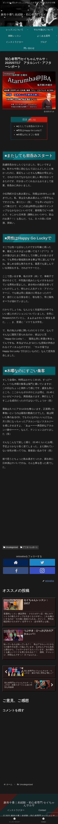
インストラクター (15, 810)
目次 (24, 119)
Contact (42, 810)
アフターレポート (29, 547)
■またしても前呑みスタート (30, 126)
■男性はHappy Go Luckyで (29, 130)
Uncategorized (10, 547)
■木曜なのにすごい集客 (27, 134)
